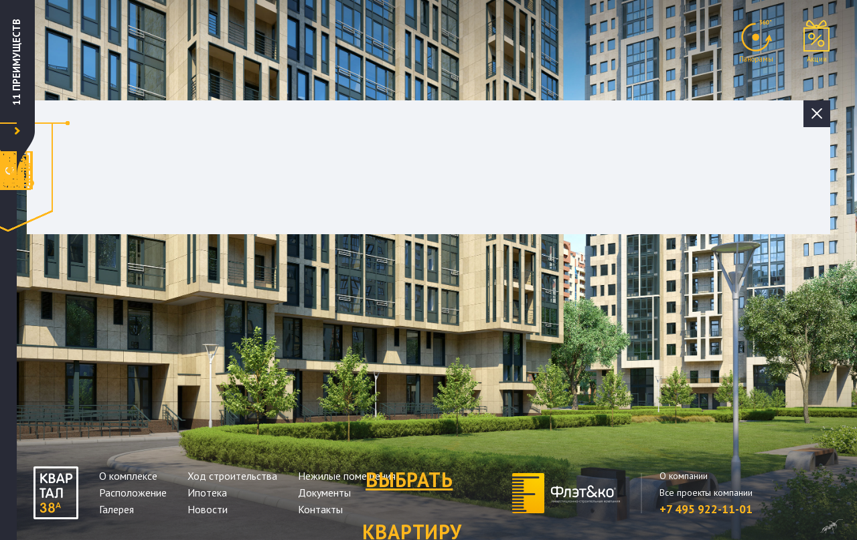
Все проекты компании (706, 492)
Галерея (116, 509)
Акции (817, 58)
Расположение (133, 492)
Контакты (320, 509)
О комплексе (128, 475)
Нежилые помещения (347, 475)
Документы (324, 492)
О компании (683, 476)
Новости (207, 509)
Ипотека (207, 492)
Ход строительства (232, 475)
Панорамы (756, 58)
